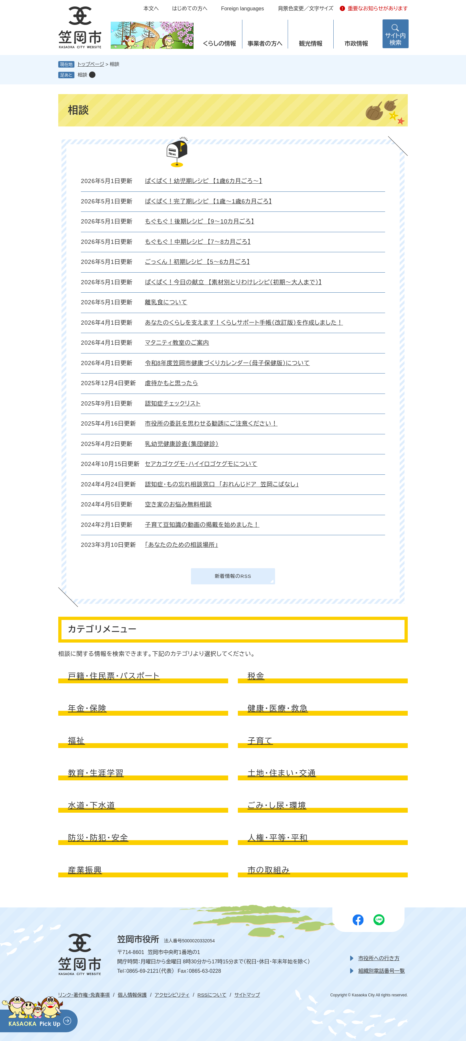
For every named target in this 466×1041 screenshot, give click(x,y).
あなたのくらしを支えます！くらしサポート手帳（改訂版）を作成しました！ (244, 323)
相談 (82, 75)
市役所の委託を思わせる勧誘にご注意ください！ (211, 423)
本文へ (151, 8)
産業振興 (85, 870)
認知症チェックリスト (173, 403)
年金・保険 (87, 708)
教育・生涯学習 (96, 773)
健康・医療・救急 (278, 708)
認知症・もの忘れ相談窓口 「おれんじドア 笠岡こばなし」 (222, 484)
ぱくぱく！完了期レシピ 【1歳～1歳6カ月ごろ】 (208, 201)
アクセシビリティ (172, 995)
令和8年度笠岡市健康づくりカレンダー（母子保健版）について (227, 363)
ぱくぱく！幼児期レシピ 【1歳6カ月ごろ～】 (203, 181)
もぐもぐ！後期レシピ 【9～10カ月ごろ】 (199, 221)
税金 (256, 676)
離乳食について (166, 302)
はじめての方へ (189, 8)
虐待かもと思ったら (171, 383)
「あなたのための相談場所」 (181, 545)
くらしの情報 (219, 43)
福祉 (76, 740)
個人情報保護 (132, 995)
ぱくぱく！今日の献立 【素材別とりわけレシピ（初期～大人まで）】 (233, 282)
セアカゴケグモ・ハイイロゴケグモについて (201, 464)
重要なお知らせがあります (378, 8)
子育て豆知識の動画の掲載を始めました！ (202, 525)
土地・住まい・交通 (282, 773)
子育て (260, 740)
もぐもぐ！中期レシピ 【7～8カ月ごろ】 (198, 242)
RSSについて (212, 995)
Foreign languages (242, 8)
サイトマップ (247, 995)
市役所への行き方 (378, 958)
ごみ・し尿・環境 (277, 805)
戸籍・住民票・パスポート (114, 676)
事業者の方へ (265, 43)
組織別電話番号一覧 (381, 971)
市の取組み (269, 870)
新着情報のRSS (233, 576)
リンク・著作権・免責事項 (84, 995)
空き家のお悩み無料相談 (178, 504)
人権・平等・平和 (278, 837)
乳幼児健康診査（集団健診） (182, 444)
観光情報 (310, 43)
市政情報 (356, 43)
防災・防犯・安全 (98, 837)
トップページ (91, 64)
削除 (92, 74)
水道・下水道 (91, 805)
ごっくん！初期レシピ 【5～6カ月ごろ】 (197, 262)
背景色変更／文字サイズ (306, 8)
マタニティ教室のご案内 (177, 343)
